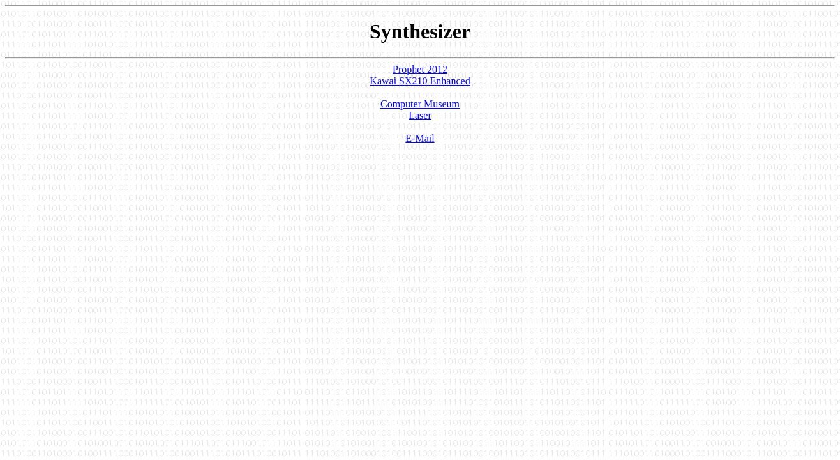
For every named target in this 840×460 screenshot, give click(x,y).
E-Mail (419, 138)
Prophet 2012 (420, 69)
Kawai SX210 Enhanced (420, 80)
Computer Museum (420, 103)
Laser (420, 115)
